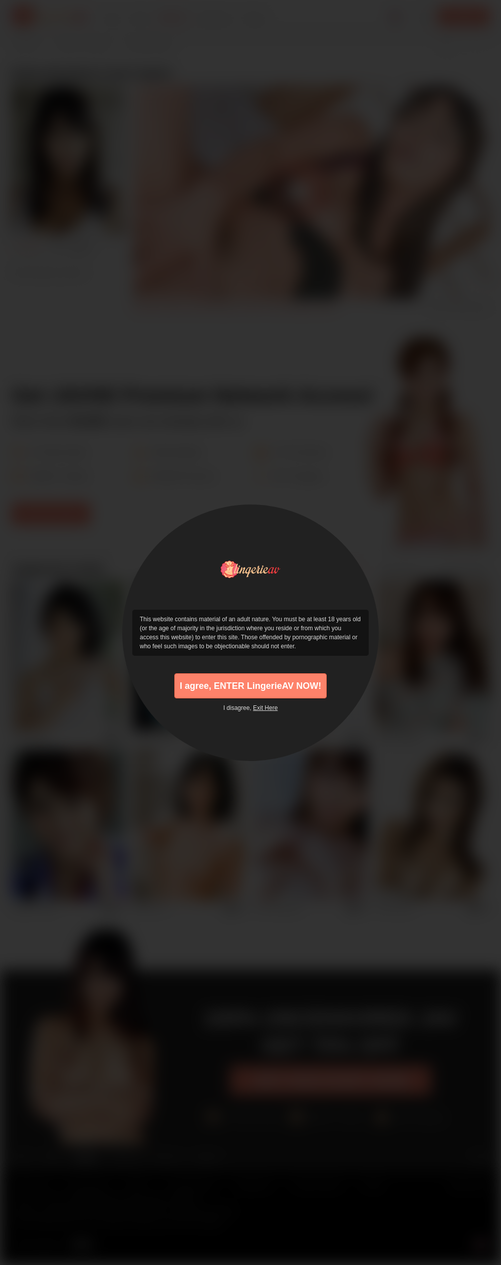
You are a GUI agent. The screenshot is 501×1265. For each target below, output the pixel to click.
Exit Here (265, 707)
